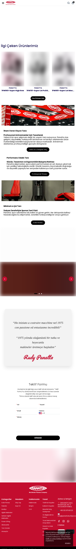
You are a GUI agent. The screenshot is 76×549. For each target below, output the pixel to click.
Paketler (4, 506)
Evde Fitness (38, 223)
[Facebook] (59, 521)
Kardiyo (4, 509)
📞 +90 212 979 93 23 (65, 510)
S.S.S (30, 509)
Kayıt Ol (17, 506)
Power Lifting (6, 521)
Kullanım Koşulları (48, 506)
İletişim (31, 506)
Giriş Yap (18, 503)
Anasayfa (5, 531)
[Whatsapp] (68, 521)
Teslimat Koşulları (48, 503)
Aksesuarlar (5, 525)
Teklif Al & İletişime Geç (38, 150)
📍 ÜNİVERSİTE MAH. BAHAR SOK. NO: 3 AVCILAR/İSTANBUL (65, 505)
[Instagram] (63, 521)
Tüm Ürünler (6, 528)
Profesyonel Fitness (39, 174)
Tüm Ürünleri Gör (38, 98)
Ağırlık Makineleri (7, 513)
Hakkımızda (32, 503)
